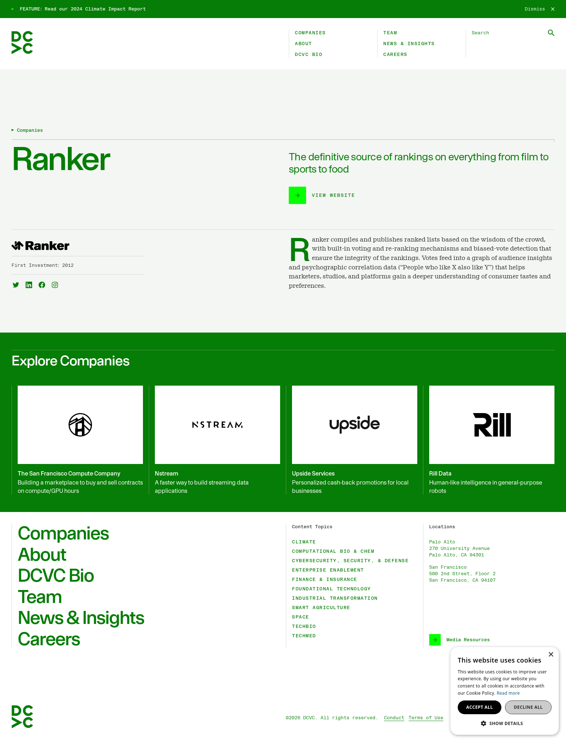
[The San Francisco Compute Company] (77, 440)
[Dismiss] (539, 9)
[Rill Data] (488, 440)
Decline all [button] (528, 707)
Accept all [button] (479, 707)
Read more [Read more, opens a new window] (508, 693)
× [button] (550, 655)
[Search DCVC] (513, 33)
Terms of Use (426, 718)
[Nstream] (214, 440)
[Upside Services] (351, 440)
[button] (505, 723)
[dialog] (504, 691)
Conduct (394, 718)
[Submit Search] (551, 33)
